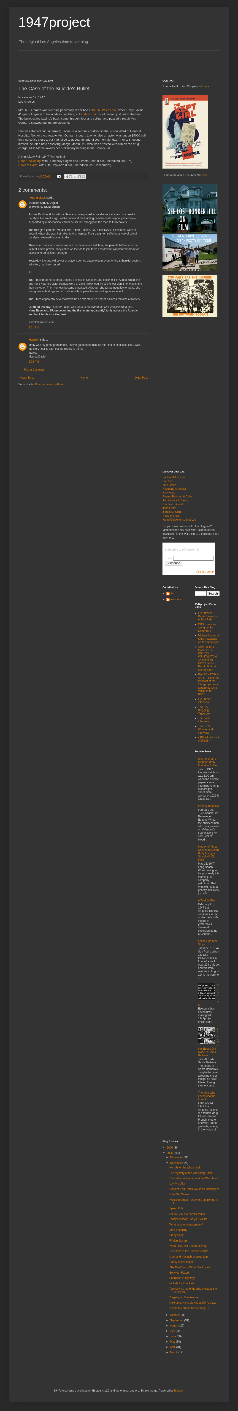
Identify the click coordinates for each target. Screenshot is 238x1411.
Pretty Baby (176, 1235)
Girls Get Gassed (179, 1194)
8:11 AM (34, 327)
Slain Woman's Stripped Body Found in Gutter (207, 762)
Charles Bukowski (173, 504)
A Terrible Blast (207, 900)
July (173, 1330)
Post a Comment (34, 369)
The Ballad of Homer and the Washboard (194, 1178)
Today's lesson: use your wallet (188, 1219)
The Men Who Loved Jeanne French (206, 1096)
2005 (170, 1152)
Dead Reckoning (29, 161)
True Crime (169, 485)
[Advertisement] (101, 61)
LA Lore (167, 481)
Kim (172, 593)
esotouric (176, 599)
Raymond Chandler (174, 488)
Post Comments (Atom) (49, 384)
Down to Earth (28, 165)
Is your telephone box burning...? (189, 1308)
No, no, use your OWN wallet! (187, 1213)
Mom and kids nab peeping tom (188, 1256)
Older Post (141, 377)
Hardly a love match (181, 1262)
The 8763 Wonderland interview (205, 729)
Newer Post (26, 377)
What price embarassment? (186, 1224)
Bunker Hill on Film (174, 477)
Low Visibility (177, 1183)
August (174, 1325)
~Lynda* (34, 339)
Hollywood (168, 492)
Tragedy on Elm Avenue (183, 1297)
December (177, 1157)
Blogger (179, 1390)
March (174, 1352)
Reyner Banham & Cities (177, 496)
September (177, 1320)
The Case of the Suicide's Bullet (188, 1251)
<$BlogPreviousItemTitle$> (208, 739)
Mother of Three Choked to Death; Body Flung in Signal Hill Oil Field (208, 853)
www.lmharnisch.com (41, 322)
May (173, 1341)
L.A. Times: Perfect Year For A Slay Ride (208, 616)
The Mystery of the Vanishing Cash (190, 1173)
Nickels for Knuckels (181, 1283)
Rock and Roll (171, 515)
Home (84, 377)
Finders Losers (178, 1240)
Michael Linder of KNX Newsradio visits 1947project (208, 639)
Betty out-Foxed (179, 1272)
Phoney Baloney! (208, 806)
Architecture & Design (175, 500)
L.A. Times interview (204, 700)
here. (206, 86)
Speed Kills (176, 1208)
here (204, 175)
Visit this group (205, 571)
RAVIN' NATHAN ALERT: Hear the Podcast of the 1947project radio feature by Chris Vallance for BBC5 (208, 684)
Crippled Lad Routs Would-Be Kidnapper (194, 1189)
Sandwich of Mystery (182, 1278)
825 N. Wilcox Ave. (104, 110)
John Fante (169, 508)
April (173, 1347)
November (177, 1163)
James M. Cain (171, 511)
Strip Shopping (178, 1229)
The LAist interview (204, 720)
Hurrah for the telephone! (184, 1167)
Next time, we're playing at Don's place (192, 1302)
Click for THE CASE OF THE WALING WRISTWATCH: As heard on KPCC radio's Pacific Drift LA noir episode (208, 658)
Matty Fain (90, 114)
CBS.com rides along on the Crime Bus (207, 628)
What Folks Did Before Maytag (188, 1245)
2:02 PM (34, 361)
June (173, 1336)
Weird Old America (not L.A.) (179, 519)
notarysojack (37, 197)
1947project (54, 22)
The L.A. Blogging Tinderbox (204, 710)
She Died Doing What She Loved (189, 1267)
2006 (170, 1147)
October (175, 1314)
